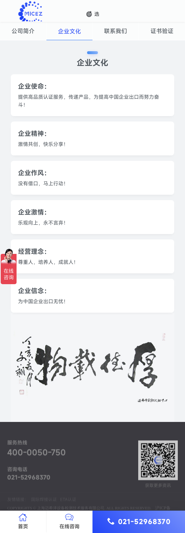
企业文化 (69, 31)
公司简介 (23, 31)
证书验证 (161, 31)
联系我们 (115, 31)
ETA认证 (68, 506)
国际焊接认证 (44, 506)
